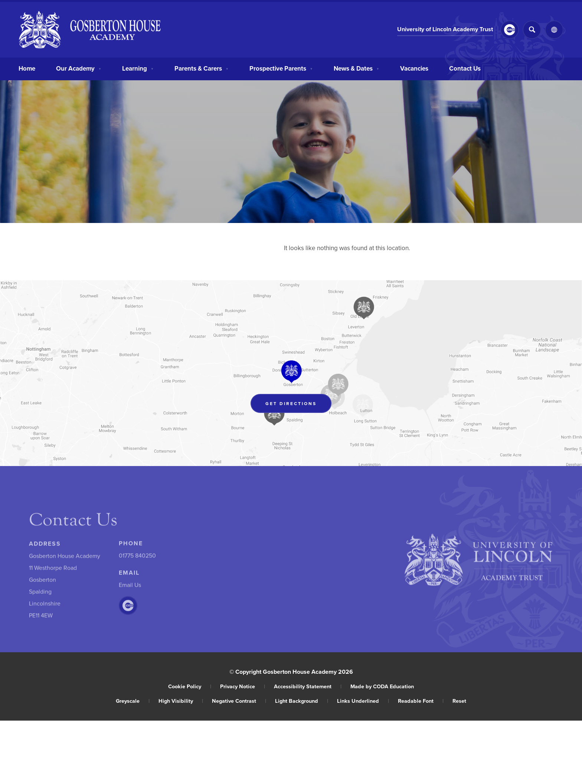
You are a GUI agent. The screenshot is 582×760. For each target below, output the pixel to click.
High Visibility (180, 701)
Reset (459, 701)
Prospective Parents (281, 67)
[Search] (532, 29)
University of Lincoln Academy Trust (445, 29)
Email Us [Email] (130, 586)
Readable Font (421, 701)
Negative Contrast (239, 701)
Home (27, 67)
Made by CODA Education (382, 686)
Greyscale (133, 701)
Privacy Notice (242, 686)
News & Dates (356, 67)
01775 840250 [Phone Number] (137, 557)
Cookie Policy (189, 686)
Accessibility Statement (307, 686)
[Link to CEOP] (509, 29)
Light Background (301, 701)
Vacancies (414, 67)
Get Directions (298, 405)
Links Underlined (363, 701)
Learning (138, 67)
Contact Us (465, 67)
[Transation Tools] (554, 29)
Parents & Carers (201, 67)
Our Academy (78, 67)
